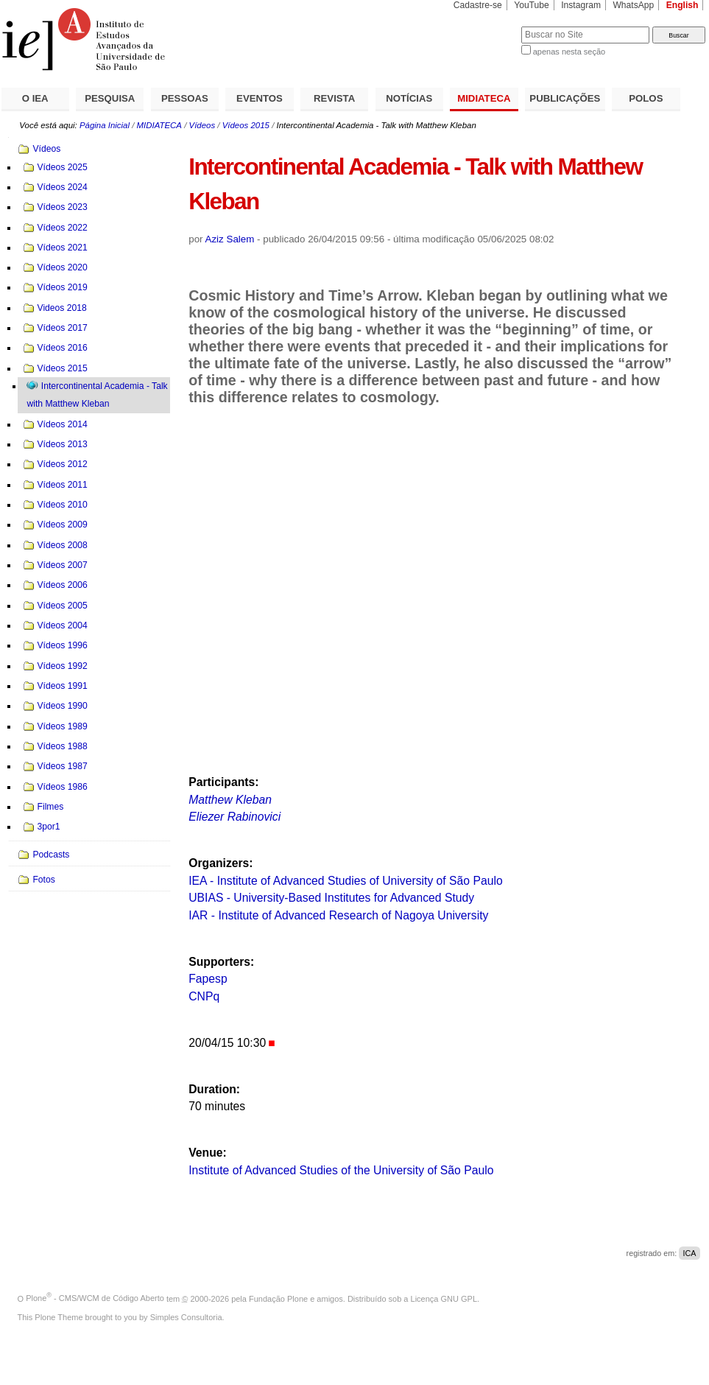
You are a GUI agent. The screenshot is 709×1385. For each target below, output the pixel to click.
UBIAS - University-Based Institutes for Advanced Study (331, 897)
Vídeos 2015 (245, 125)
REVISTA (334, 98)
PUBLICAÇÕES (564, 98)
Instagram (581, 5)
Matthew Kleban (230, 799)
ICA (689, 1253)
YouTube (531, 5)
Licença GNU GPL (444, 1298)
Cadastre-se (478, 5)
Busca (485, 26)
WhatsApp (633, 5)
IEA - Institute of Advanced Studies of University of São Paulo (345, 880)
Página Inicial (105, 125)
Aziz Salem (230, 239)
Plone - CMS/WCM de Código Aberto (95, 1298)
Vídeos (202, 125)
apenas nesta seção (569, 51)
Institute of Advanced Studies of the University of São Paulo (340, 1170)
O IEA (35, 98)
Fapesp (207, 978)
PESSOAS (184, 98)
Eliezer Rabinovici (234, 816)
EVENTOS (259, 98)
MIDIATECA (483, 98)
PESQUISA (110, 98)
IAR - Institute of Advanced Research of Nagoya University (338, 915)
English (682, 5)
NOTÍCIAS (409, 98)
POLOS (646, 98)
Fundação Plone (278, 1298)
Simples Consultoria (186, 1317)
